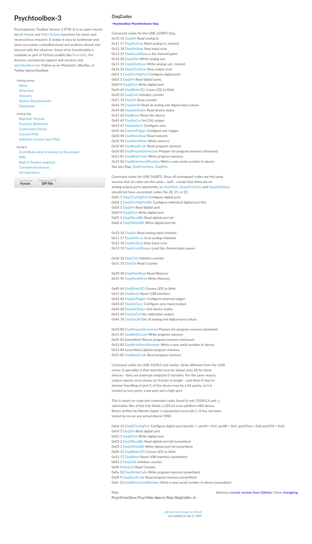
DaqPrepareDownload (141, 151)
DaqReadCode (135, 146)
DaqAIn (130, 38)
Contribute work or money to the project (49, 152)
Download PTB (47, 182)
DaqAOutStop (135, 69)
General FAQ (28, 134)
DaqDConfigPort (135, 74)
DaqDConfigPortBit (137, 202)
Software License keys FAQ (39, 139)
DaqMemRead (135, 136)
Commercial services (34, 167)
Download (26, 106)
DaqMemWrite (136, 141)
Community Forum (33, 129)
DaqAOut (132, 59)
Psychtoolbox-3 (37, 18)
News (23, 85)
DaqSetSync (134, 125)
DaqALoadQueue (138, 54)
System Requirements (35, 101)
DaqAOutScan (135, 64)
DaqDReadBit (133, 217)
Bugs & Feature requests (37, 162)
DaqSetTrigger (135, 130)
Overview (26, 90)
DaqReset (132, 115)
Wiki (22, 157)
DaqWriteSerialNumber (142, 161)
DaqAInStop (134, 48)
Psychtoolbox (121, 23)
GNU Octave (50, 34)
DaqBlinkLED (135, 89)
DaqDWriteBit (133, 223)
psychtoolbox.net (27, 65)
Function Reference (33, 124)
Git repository (29, 172)
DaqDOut (130, 84)
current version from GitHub (251, 492)
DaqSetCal (133, 120)
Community (25, 182)
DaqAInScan (134, 43)
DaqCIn (130, 100)
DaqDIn (129, 79)
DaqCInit (131, 95)
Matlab (28, 34)
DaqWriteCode (136, 156)
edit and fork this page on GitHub (183, 511)
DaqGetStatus (135, 110)
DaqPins (161, 166)
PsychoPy (79, 55)
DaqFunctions (143, 166)
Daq (155, 23)
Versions (25, 96)
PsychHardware (142, 23)
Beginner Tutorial (31, 119)
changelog (290, 492)
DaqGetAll (133, 105)
